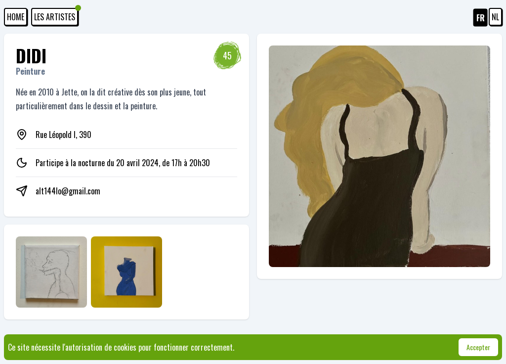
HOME (15, 17)
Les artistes (56, 15)
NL (495, 17)
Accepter (478, 347)
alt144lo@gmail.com (68, 191)
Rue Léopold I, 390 (63, 134)
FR (480, 18)
